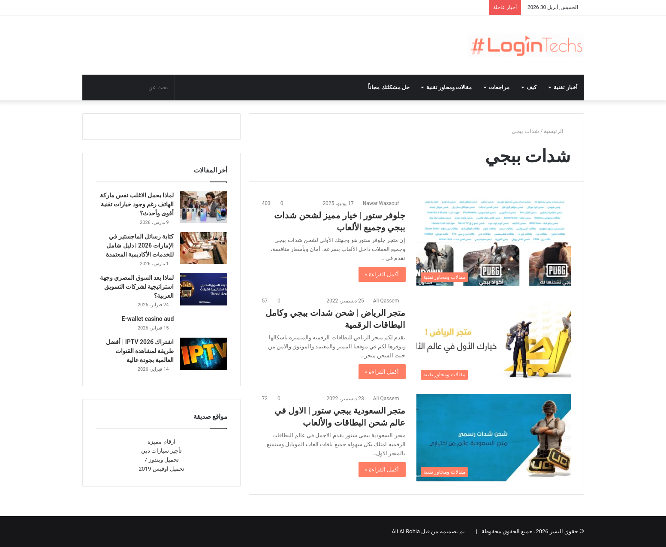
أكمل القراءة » (382, 274)
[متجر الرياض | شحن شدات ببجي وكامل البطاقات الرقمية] (493, 340)
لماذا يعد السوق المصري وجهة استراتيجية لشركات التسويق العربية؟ (137, 286)
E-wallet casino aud (148, 318)
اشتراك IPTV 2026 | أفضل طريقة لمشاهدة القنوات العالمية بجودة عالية (140, 350)
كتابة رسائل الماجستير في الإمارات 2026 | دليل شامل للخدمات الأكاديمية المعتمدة (140, 245)
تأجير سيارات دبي (161, 450)
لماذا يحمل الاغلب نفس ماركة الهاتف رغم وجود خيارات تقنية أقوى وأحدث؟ (137, 204)
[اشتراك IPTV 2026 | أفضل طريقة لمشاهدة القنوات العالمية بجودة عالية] (203, 354)
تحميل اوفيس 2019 (161, 468)
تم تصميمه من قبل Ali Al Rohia (428, 531)
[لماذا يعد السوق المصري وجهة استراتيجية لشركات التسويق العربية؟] (203, 289)
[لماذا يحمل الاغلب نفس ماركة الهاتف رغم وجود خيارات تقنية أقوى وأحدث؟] (203, 207)
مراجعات (499, 87)
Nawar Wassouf (381, 203)
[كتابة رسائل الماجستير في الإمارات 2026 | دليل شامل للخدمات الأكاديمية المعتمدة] (203, 248)
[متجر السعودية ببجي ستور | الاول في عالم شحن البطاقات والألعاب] (493, 437)
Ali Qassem (386, 301)
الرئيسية (557, 131)
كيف (531, 87)
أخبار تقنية (565, 87)
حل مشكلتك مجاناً (389, 87)
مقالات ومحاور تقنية (449, 87)
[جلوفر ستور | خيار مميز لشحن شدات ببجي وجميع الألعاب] (493, 242)
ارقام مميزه (161, 441)
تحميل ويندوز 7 (161, 459)
